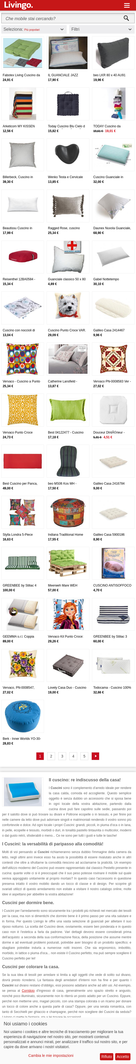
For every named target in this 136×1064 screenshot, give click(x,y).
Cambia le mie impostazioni (51, 1055)
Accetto (123, 1056)
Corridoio (28, 991)
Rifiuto (106, 1056)
